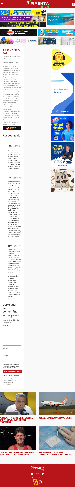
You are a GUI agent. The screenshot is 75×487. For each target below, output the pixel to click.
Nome (5, 348)
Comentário (7, 325)
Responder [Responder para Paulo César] (10, 171)
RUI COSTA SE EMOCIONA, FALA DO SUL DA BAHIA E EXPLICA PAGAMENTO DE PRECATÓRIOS (16, 420)
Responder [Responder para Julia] (10, 239)
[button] (2, 4)
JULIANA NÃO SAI (11, 52)
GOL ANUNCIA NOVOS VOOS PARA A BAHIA (55, 418)
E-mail (5, 356)
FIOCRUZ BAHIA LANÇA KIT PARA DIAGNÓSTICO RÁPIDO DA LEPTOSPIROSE (55, 453)
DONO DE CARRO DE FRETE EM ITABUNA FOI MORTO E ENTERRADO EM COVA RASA (17, 453)
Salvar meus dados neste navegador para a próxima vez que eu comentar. (11, 366)
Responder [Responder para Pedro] (10, 299)
